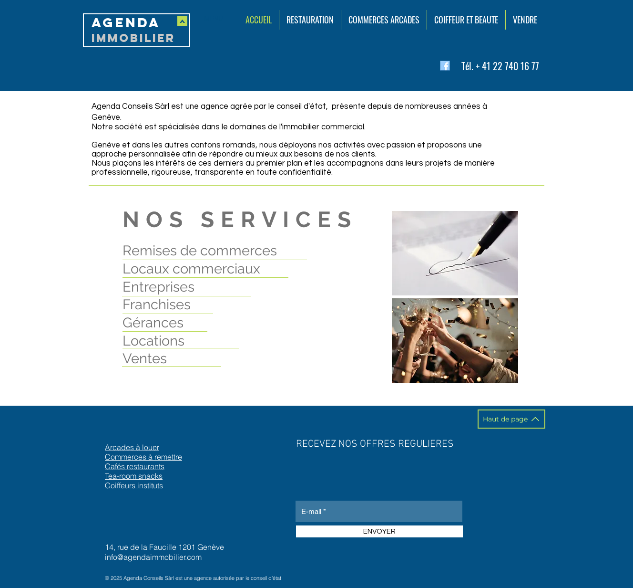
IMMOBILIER (133, 38)
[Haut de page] (511, 419)
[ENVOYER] (379, 531)
